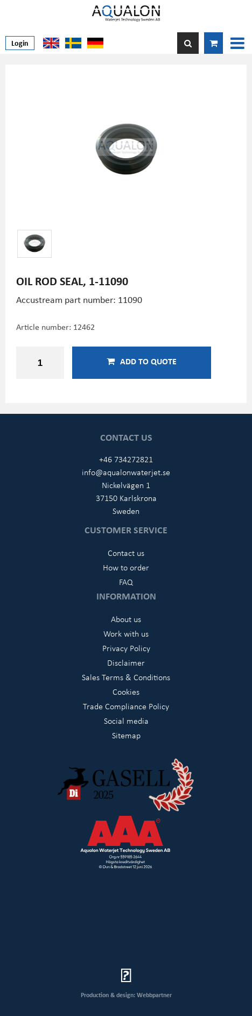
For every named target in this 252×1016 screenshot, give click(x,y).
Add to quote (142, 361)
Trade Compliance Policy (126, 706)
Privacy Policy (126, 648)
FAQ (126, 582)
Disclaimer (126, 662)
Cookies (126, 691)
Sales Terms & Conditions (126, 677)
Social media (126, 720)
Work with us (126, 633)
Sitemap (126, 735)
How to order (126, 567)
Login (20, 43)
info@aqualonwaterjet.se (126, 472)
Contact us (126, 553)
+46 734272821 (126, 459)
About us (126, 619)
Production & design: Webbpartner (126, 995)
